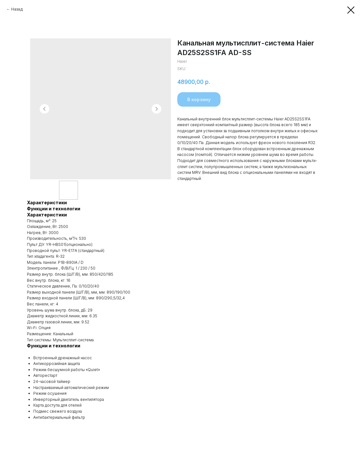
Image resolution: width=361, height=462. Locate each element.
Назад (17, 9)
